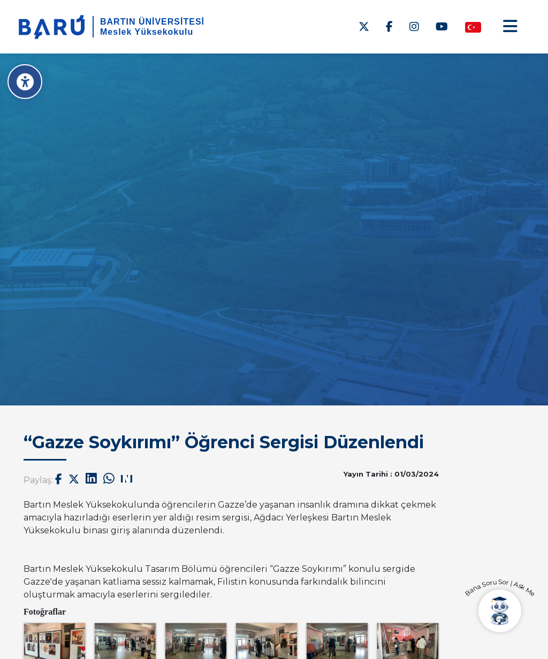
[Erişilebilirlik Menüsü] (25, 81)
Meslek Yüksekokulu (146, 31)
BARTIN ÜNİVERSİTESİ (152, 21)
